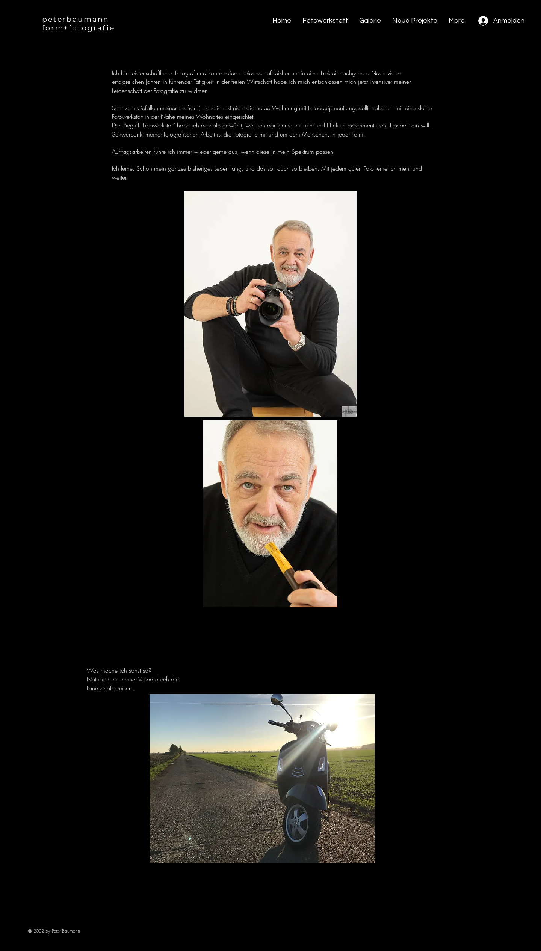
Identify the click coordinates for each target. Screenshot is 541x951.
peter (54, 19)
